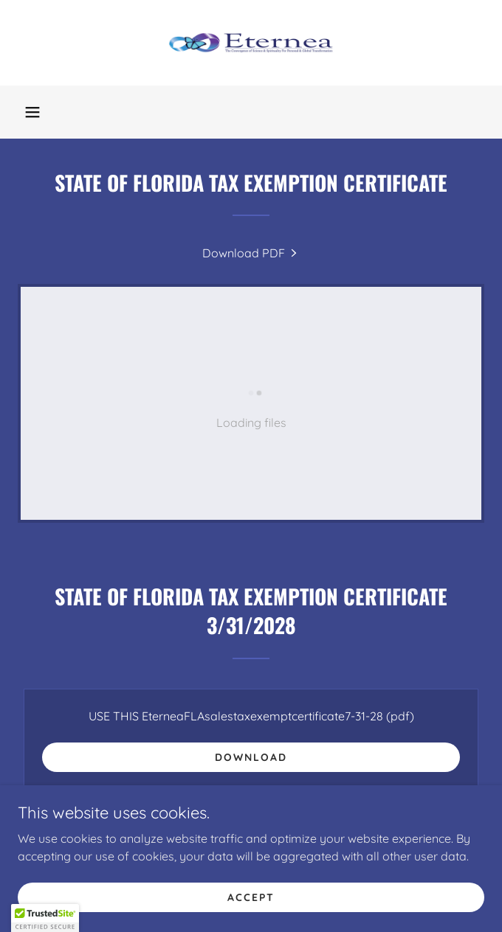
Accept (251, 896)
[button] (32, 112)
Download (251, 757)
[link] (251, 43)
